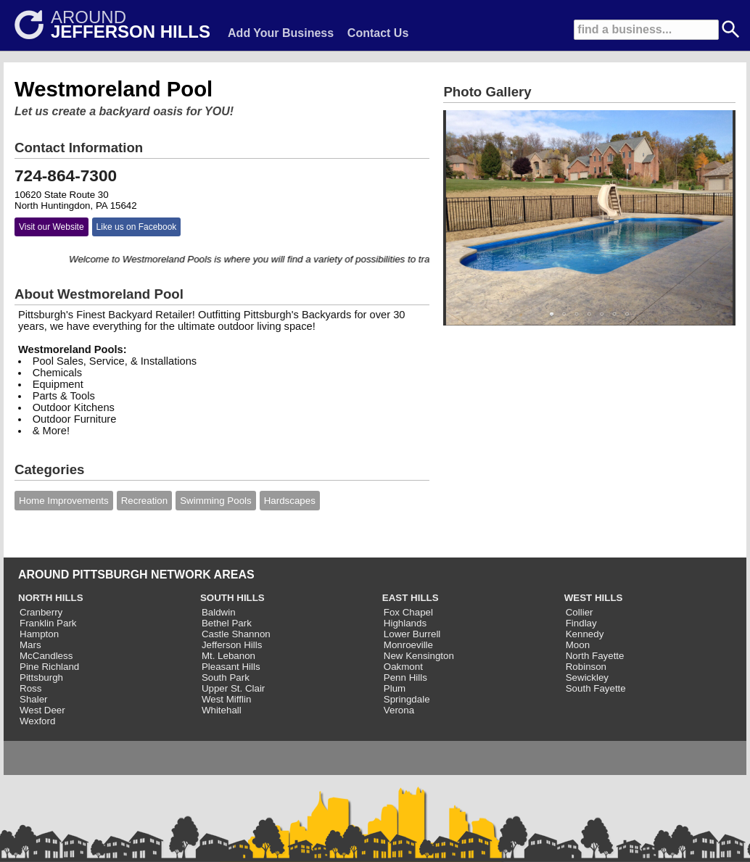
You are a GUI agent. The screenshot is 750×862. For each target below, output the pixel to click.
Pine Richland (49, 666)
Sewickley (587, 677)
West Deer (42, 710)
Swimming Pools (216, 500)
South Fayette (596, 688)
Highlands (405, 623)
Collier (579, 612)
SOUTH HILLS (232, 597)
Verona (399, 710)
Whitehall (222, 710)
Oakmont (403, 666)
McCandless (46, 655)
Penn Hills (405, 677)
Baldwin (219, 612)
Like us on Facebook (136, 227)
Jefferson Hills (232, 644)
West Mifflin (226, 699)
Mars (30, 644)
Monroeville (408, 644)
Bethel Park (227, 623)
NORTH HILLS (50, 597)
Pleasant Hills (231, 666)
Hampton (39, 634)
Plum (394, 688)
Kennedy (585, 634)
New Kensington (419, 655)
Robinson (586, 666)
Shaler (34, 699)
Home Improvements (64, 500)
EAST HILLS (410, 597)
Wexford (37, 721)
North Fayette (595, 655)
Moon (578, 644)
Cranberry (41, 612)
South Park (226, 677)
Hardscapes (290, 500)
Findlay (581, 623)
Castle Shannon (236, 634)
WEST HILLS (593, 597)
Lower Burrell (412, 634)
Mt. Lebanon (228, 655)
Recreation (144, 500)
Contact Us (377, 33)
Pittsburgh (41, 677)
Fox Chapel (408, 612)
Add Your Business (281, 33)
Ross (30, 688)
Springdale (407, 699)
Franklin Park (48, 623)
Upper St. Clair (233, 688)
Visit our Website (51, 227)
